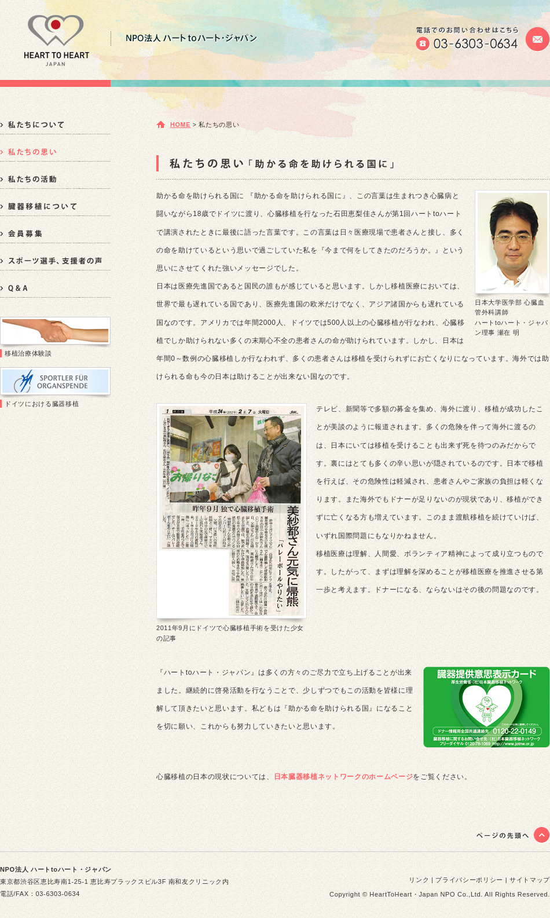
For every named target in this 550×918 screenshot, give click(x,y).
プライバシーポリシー (469, 879)
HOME (180, 124)
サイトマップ (529, 879)
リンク (419, 879)
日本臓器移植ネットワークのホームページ (343, 777)
